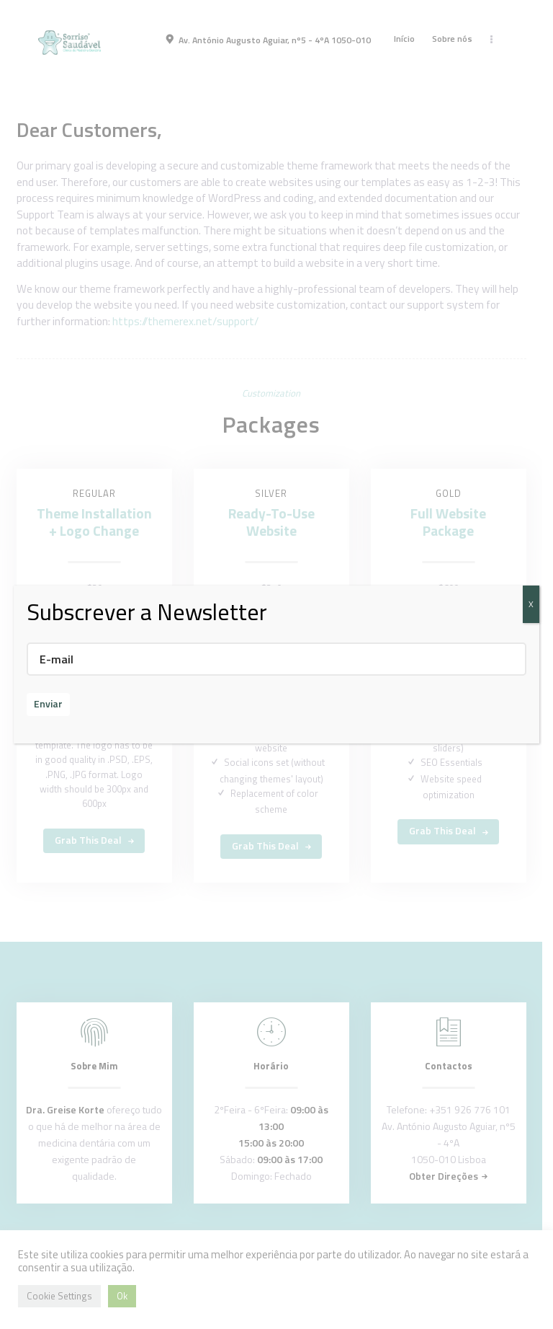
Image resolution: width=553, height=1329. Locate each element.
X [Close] (531, 604)
